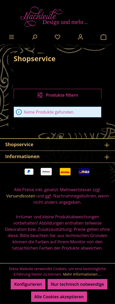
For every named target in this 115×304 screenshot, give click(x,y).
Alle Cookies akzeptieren (59, 297)
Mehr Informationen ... (82, 274)
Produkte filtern (57, 95)
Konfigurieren (28, 284)
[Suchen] (34, 37)
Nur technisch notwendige (77, 284)
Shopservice (19, 144)
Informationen (22, 156)
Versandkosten (20, 196)
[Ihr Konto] (80, 37)
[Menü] (11, 37)
